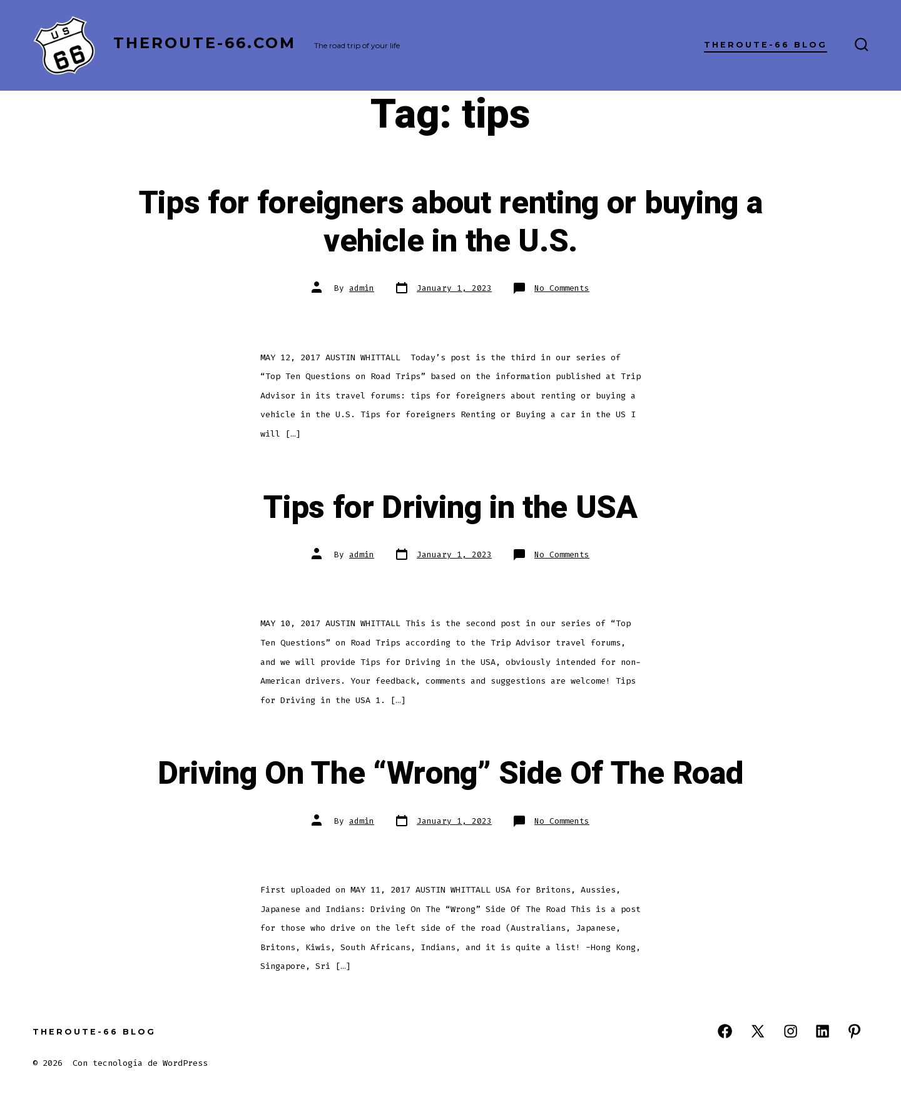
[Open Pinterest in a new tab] (854, 1031)
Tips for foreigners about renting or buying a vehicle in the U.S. (451, 222)
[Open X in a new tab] (757, 1031)
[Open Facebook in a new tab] (724, 1031)
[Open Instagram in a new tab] (790, 1031)
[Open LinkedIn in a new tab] (822, 1031)
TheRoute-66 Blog (765, 44)
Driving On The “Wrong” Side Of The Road (451, 774)
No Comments (561, 288)
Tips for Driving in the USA (450, 508)
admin (361, 288)
